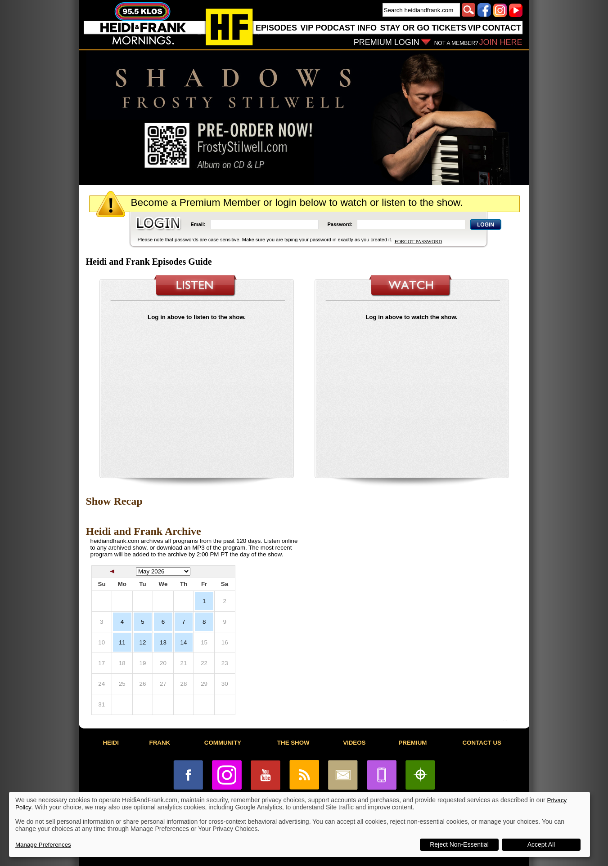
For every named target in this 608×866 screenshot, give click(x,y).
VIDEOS (354, 742)
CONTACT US (482, 742)
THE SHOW (293, 742)
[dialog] (299, 824)
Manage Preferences (43, 844)
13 (163, 642)
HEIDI (111, 742)
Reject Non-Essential (459, 844)
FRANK (160, 742)
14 (183, 642)
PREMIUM (412, 742)
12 (142, 642)
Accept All (541, 844)
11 (122, 642)
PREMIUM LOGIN (386, 42)
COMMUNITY (222, 742)
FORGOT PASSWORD (418, 241)
